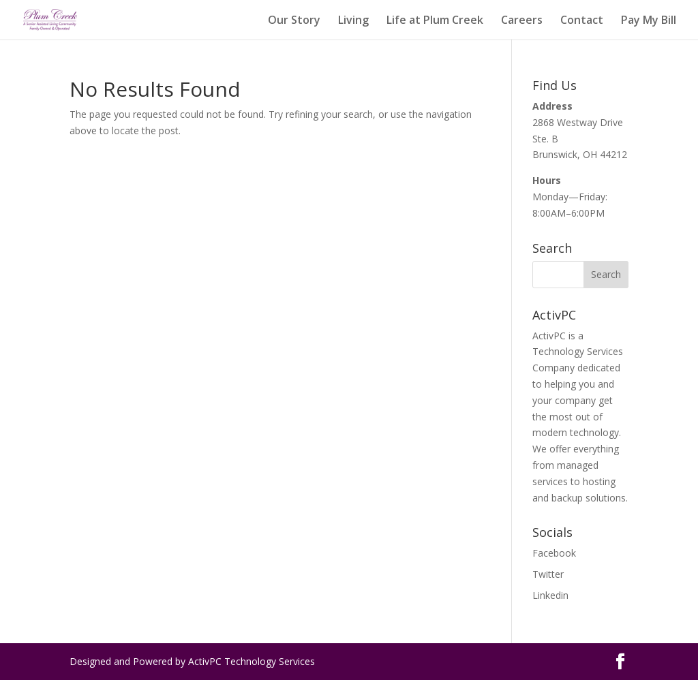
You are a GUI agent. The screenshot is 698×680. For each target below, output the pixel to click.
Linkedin (550, 595)
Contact (581, 21)
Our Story (294, 21)
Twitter (548, 574)
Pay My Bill (648, 21)
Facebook (554, 552)
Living (353, 21)
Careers (522, 21)
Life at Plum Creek (434, 21)
